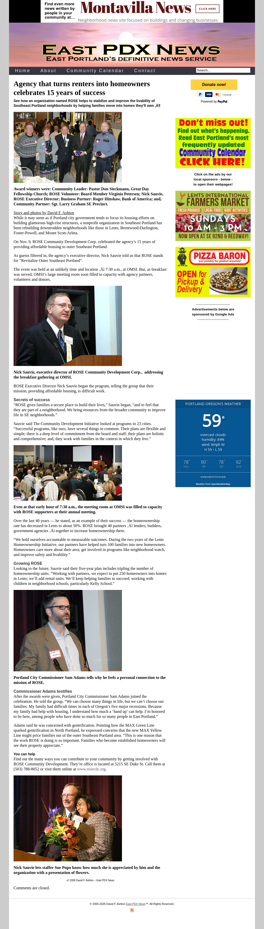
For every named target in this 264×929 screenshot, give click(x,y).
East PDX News (135, 903)
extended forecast (213, 477)
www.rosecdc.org (91, 769)
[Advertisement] (213, 362)
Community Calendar (95, 70)
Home (22, 70)
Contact (145, 70)
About (48, 70)
